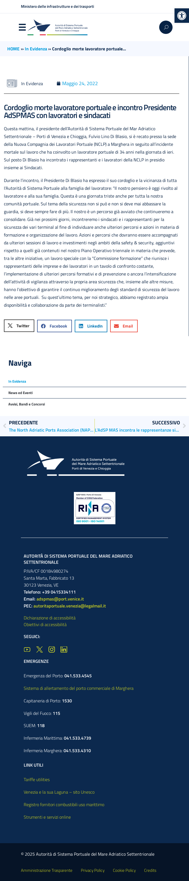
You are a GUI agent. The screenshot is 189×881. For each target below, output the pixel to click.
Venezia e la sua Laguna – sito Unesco (59, 792)
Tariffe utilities (37, 779)
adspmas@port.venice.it (60, 598)
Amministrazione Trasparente (46, 870)
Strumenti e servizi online (47, 817)
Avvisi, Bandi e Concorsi (26, 404)
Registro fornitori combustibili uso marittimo (64, 804)
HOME (13, 48)
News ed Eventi (20, 392)
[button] (182, 15)
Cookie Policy (124, 870)
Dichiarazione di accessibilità (50, 617)
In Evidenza (36, 48)
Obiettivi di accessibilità (45, 624)
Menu (22, 28)
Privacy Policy (93, 870)
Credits (150, 870)
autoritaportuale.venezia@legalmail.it (69, 605)
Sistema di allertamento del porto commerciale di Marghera (79, 688)
